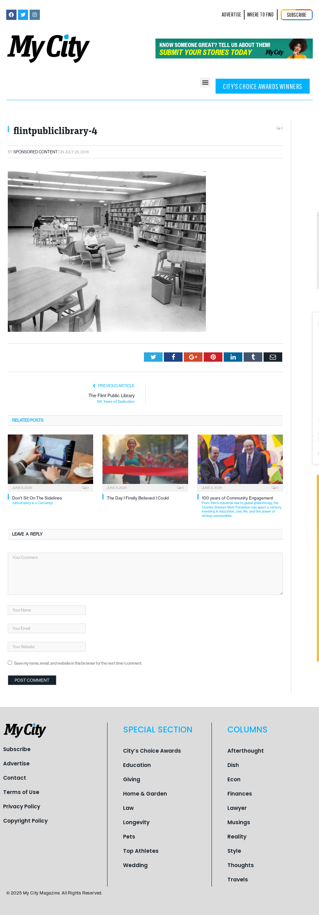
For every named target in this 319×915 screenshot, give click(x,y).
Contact (14, 778)
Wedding (135, 865)
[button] (205, 82)
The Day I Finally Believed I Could (138, 497)
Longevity (136, 822)
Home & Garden (145, 793)
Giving (131, 779)
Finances (239, 793)
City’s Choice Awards (152, 751)
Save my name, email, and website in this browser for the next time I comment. (78, 663)
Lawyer (237, 808)
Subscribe (17, 749)
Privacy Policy (21, 806)
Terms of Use (21, 792)
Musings (238, 822)
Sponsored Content (35, 152)
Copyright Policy (25, 820)
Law (128, 808)
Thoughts (240, 865)
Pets (129, 836)
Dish (233, 765)
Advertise (16, 763)
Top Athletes (141, 851)
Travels (237, 879)
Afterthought (245, 751)
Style (234, 851)
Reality (236, 836)
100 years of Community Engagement (242, 506)
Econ (233, 779)
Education (137, 765)
